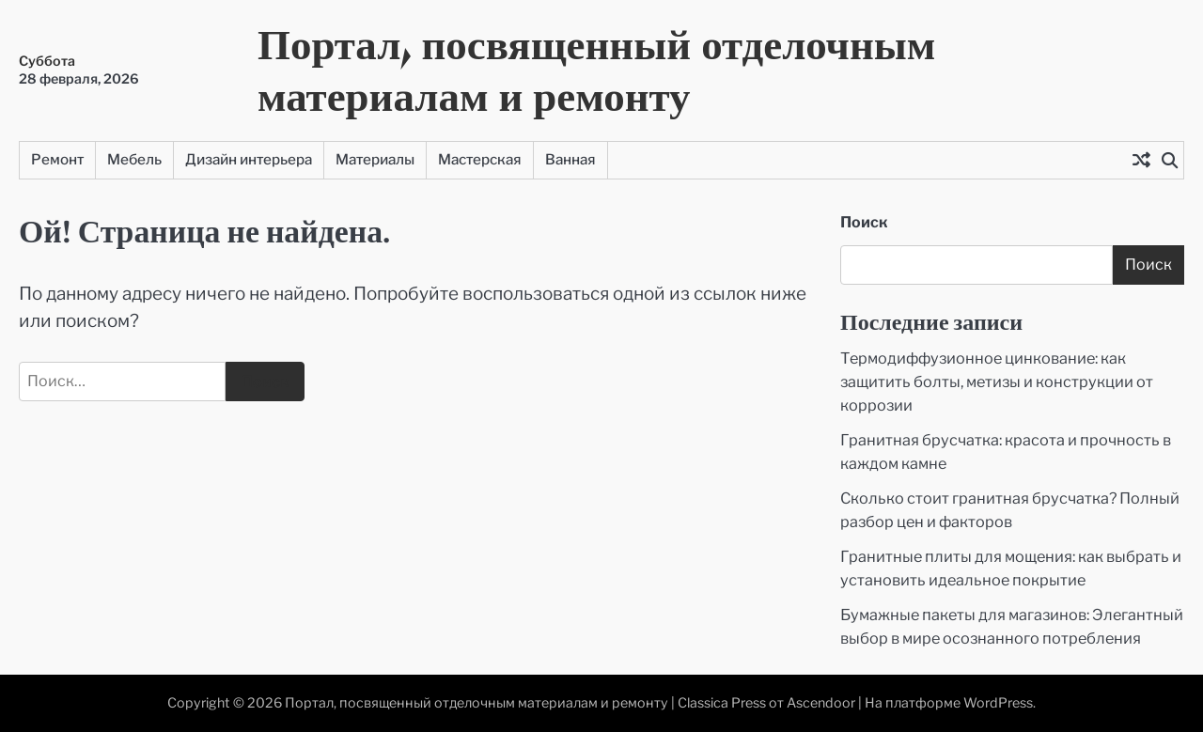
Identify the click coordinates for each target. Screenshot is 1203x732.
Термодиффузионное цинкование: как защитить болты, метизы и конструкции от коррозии (996, 381)
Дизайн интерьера (248, 159)
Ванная (570, 159)
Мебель (134, 159)
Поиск (864, 222)
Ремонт (57, 159)
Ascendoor (821, 702)
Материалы (375, 159)
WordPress (998, 702)
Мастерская (480, 159)
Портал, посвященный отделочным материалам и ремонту (596, 69)
